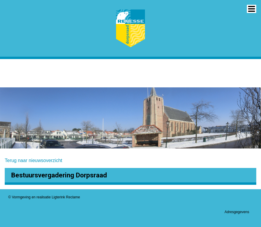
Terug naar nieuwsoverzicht (33, 160)
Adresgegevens (237, 212)
